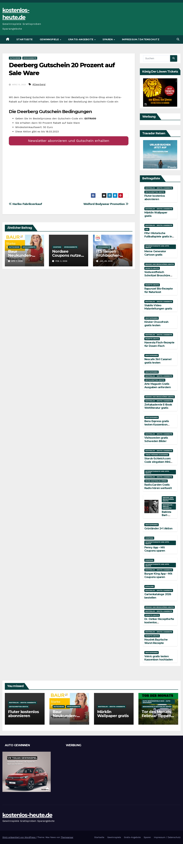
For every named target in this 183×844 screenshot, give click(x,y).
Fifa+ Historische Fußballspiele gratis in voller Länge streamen (158, 236)
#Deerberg (39, 84)
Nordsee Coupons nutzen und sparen (67, 254)
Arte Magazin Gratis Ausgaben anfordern (157, 385)
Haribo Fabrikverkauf (25, 202)
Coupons (57, 245)
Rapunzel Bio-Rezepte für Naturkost (158, 290)
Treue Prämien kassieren (156, 455)
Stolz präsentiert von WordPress (19, 837)
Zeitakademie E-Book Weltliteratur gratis (158, 406)
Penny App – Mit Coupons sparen (154, 549)
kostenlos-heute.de (27, 815)
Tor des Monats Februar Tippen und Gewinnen (156, 715)
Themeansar (67, 837)
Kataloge (149, 586)
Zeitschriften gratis (154, 192)
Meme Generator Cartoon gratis (155, 253)
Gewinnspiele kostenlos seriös (157, 706)
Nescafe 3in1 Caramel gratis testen (157, 361)
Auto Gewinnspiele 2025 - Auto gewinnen (156, 701)
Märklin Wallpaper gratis (113, 713)
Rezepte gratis (152, 268)
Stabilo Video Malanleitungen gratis (158, 307)
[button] (178, 39)
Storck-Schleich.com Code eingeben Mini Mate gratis (157, 462)
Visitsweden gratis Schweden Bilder (156, 439)
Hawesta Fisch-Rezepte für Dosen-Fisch (159, 344)
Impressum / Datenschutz (141, 39)
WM (146, 229)
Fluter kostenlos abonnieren (154, 197)
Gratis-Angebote (81, 39)
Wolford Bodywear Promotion (105, 202)
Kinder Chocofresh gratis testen (156, 323)
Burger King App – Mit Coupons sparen (158, 575)
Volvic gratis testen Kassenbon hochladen (158, 658)
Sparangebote (29, 58)
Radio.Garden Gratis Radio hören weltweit (158, 486)
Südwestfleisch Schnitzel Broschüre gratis (157, 275)
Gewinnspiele (50, 39)
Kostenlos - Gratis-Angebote (158, 188)
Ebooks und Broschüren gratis (159, 264)
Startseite (24, 39)
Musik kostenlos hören (156, 481)
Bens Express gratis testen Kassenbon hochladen (156, 424)
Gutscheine (15, 58)
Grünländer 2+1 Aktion (158, 528)
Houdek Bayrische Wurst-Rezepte (156, 641)
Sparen (108, 39)
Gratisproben (151, 318)
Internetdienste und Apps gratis (157, 246)
